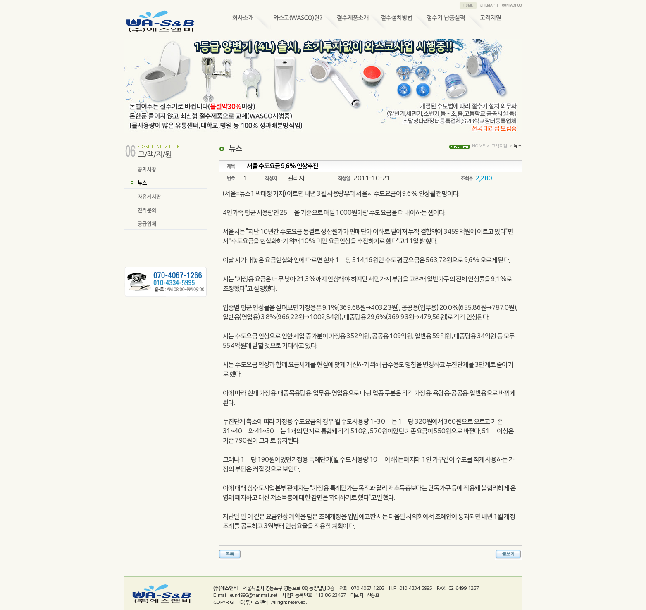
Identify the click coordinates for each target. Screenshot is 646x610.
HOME (478, 146)
